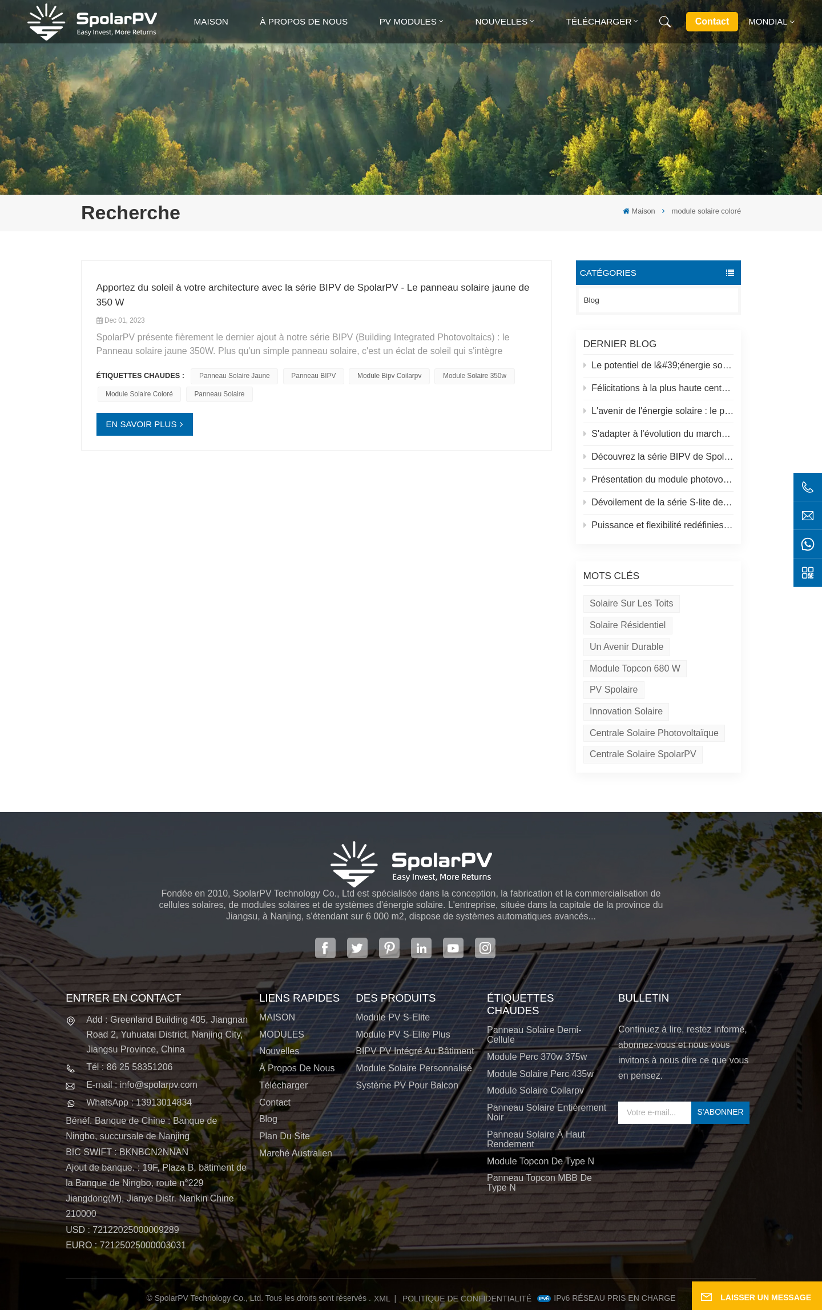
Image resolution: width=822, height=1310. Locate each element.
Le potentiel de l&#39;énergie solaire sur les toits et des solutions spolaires (658, 365)
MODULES (281, 1034)
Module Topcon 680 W (635, 668)
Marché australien (295, 1153)
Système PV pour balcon (407, 1085)
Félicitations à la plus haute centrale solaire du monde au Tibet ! (658, 388)
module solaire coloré (139, 394)
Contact (712, 21)
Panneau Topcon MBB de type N (539, 1182)
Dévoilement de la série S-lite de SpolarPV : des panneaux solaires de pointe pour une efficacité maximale (658, 502)
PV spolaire (614, 689)
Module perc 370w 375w (537, 1057)
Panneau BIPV (313, 376)
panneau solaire (219, 394)
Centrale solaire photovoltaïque (654, 733)
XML (382, 1298)
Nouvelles (501, 21)
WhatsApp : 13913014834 (139, 1102)
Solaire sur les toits (631, 603)
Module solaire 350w (474, 376)
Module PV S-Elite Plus (403, 1034)
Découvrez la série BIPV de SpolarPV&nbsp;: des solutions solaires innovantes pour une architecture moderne (658, 456)
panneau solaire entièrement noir (546, 1112)
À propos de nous (304, 21)
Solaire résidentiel (628, 625)
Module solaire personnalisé (414, 1068)
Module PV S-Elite (393, 1017)
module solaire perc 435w (540, 1074)
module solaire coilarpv (535, 1090)
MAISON (277, 1017)
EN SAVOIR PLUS (141, 424)
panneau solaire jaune (234, 376)
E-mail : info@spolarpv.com (142, 1085)
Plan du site (284, 1136)
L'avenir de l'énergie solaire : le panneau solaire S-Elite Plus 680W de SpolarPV (658, 411)
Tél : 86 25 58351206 (129, 1067)
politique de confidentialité (466, 1298)
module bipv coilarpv (389, 376)
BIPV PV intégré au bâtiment (415, 1051)
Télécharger (599, 21)
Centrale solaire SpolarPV (643, 754)
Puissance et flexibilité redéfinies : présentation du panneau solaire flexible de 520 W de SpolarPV (658, 525)
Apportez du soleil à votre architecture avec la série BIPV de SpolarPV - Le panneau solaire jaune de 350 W (313, 295)
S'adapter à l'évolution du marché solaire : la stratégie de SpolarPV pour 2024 (658, 434)
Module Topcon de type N (540, 1161)
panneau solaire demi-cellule (534, 1034)
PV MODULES (408, 21)
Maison (211, 21)
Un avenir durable (627, 647)
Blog (591, 300)
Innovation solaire (626, 711)
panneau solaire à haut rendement (536, 1139)
